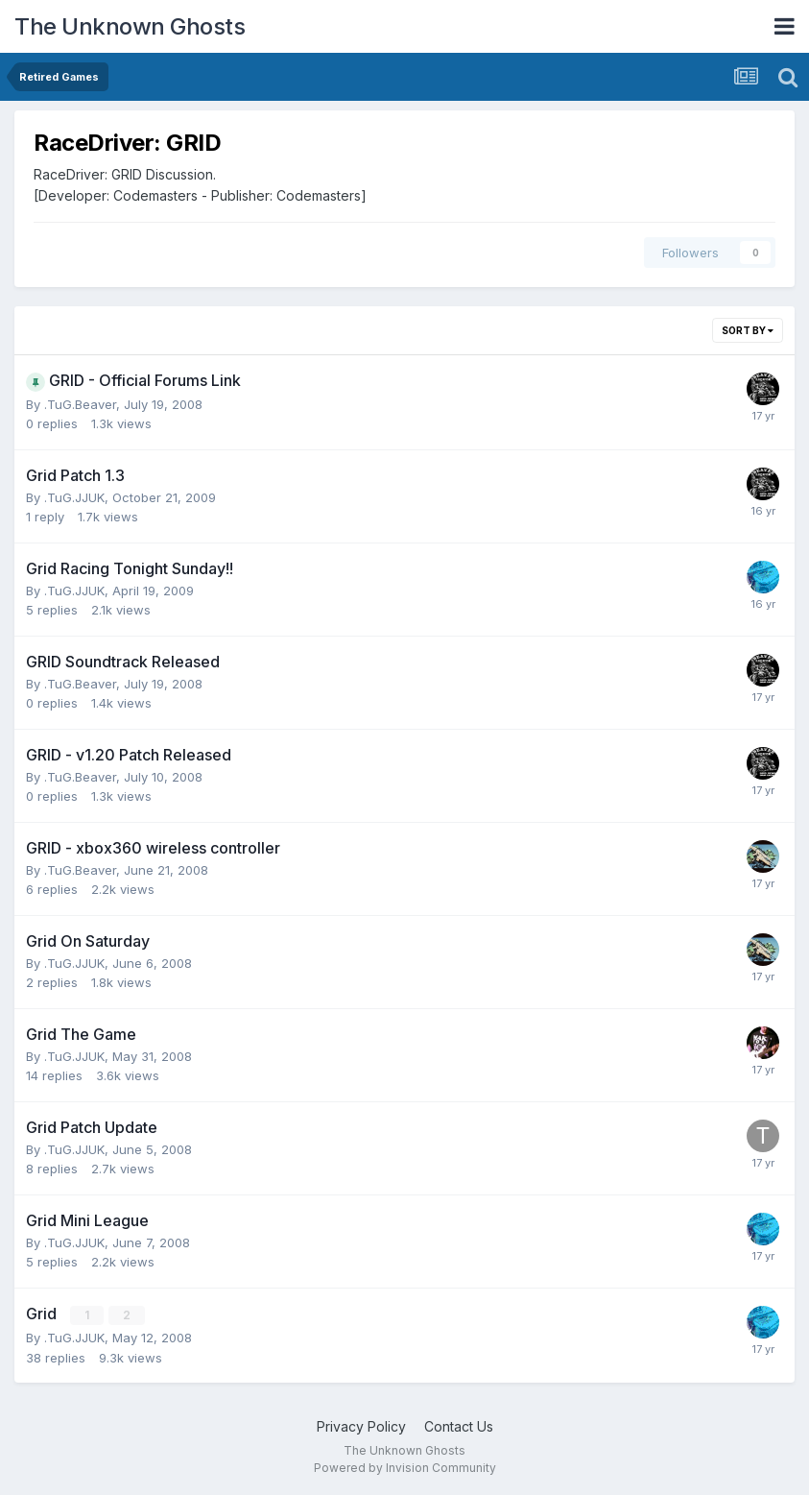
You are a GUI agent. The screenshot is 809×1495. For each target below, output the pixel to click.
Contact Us (458, 1426)
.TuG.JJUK (74, 497)
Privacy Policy (361, 1426)
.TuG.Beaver (80, 404)
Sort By (747, 330)
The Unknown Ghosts (129, 26)
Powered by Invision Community (405, 1466)
